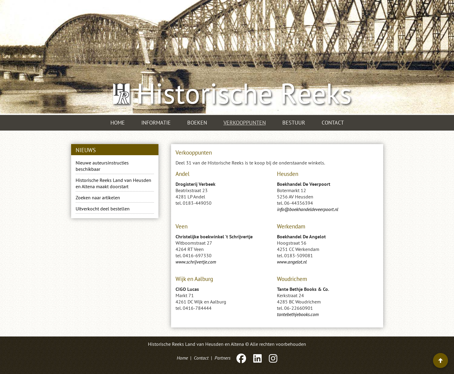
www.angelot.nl (292, 262)
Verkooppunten (245, 122)
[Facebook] (241, 358)
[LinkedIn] (257, 358)
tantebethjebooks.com (298, 314)
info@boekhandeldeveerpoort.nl (307, 209)
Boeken (197, 122)
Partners (222, 358)
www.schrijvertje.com (196, 262)
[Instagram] (272, 358)
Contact (333, 122)
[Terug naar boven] (440, 360)
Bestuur (293, 122)
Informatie (156, 122)
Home (117, 122)
